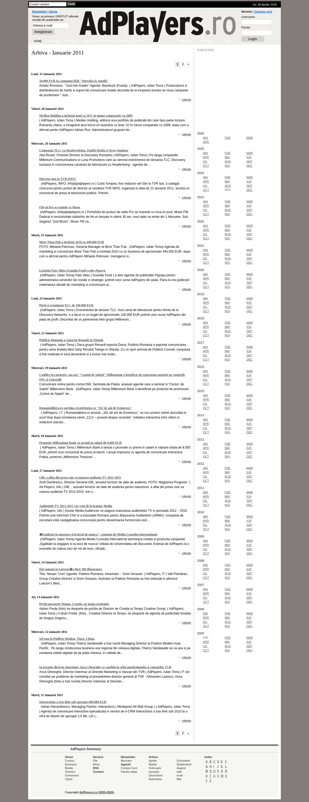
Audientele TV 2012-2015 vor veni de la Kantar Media (75, 506)
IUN (248, 157)
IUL (205, 161)
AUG (228, 161)
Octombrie (183, 760)
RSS (96, 768)
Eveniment (72, 775)
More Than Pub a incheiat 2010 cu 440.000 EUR (71, 242)
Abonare (126, 760)
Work (96, 764)
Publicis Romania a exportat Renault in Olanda (71, 340)
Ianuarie (154, 771)
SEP (249, 161)
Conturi (69, 760)
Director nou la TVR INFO (57, 179)
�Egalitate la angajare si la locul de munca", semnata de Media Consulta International (98, 534)
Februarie (155, 768)
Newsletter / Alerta (44, 11)
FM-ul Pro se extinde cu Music (60, 207)
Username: (248, 16)
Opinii (68, 779)
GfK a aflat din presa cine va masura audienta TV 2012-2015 (80, 477)
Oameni (70, 771)
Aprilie (153, 760)
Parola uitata (129, 771)
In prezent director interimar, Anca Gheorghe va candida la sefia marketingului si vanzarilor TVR (105, 667)
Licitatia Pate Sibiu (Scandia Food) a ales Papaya (72, 270)
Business (71, 764)
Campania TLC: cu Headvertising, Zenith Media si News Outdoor (83, 150)
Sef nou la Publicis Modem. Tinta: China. (67, 639)
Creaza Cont (129, 768)
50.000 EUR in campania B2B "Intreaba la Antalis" (74, 81)
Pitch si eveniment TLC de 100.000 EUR (66, 305)
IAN (205, 137)
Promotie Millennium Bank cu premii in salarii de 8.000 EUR (80, 443)
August (181, 768)
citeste (186, 99)
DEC (249, 165)
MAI (227, 157)
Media (69, 768)
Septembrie (184, 764)
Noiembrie (155, 779)
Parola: (246, 27)
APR (206, 142)
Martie (153, 764)
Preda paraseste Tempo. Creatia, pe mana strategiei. (74, 604)
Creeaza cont (263, 11)
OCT (206, 165)
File (95, 760)
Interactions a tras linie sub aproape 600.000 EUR (72, 702)
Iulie (179, 771)
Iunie (180, 775)
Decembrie (156, 775)
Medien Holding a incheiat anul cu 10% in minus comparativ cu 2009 (85, 115)
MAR (249, 137)
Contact (98, 771)
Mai (179, 779)
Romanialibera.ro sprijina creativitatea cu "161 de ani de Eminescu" (85, 408)
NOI (227, 165)
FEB (227, 137)
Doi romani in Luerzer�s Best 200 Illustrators (70, 569)
